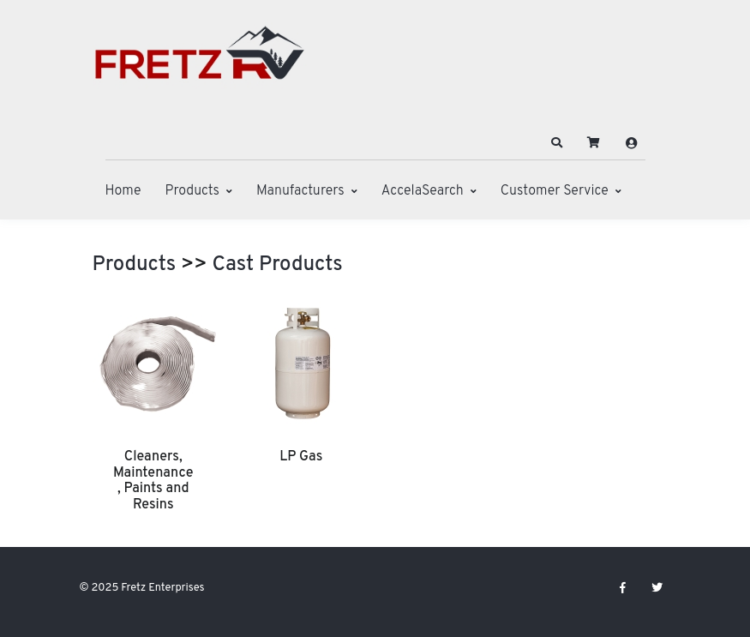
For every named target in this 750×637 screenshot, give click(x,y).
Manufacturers (300, 191)
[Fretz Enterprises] (200, 62)
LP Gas (300, 457)
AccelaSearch (422, 191)
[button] (556, 143)
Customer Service (555, 191)
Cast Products (278, 265)
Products (192, 191)
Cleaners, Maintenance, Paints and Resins (153, 480)
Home (123, 191)
